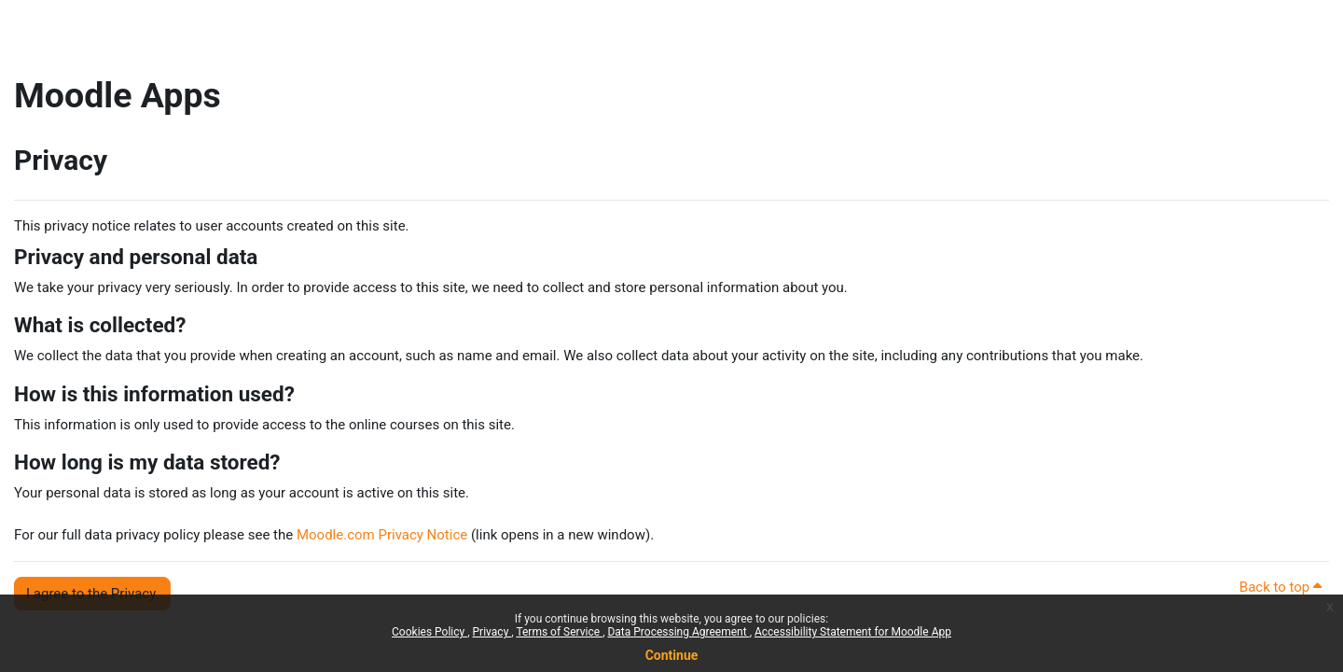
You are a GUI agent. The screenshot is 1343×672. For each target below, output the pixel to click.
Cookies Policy (429, 631)
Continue (672, 655)
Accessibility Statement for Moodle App (853, 631)
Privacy (492, 631)
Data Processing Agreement (678, 631)
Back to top (1280, 587)
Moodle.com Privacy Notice (382, 534)
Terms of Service (559, 631)
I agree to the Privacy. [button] (92, 593)
